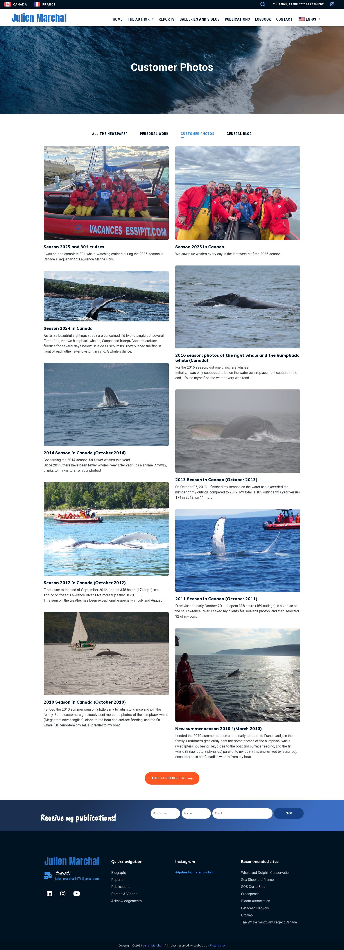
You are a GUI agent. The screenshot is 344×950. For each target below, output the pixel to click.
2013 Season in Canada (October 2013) (216, 479)
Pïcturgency (218, 945)
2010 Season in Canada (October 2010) (85, 702)
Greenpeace (250, 894)
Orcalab (247, 915)
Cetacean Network (255, 908)
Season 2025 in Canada (199, 246)
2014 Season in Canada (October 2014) (85, 452)
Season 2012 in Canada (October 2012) (85, 582)
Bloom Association (255, 901)
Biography (119, 873)
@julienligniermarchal (194, 872)
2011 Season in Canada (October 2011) (216, 598)
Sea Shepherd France (257, 880)
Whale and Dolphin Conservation (265, 873)
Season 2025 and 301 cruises (74, 246)
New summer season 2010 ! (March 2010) (218, 728)
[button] (260, 4)
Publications (120, 887)
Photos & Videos (124, 894)
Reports (117, 880)
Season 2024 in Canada (68, 328)
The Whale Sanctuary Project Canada (269, 922)
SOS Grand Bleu (253, 887)
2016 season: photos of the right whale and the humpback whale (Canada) (237, 358)
